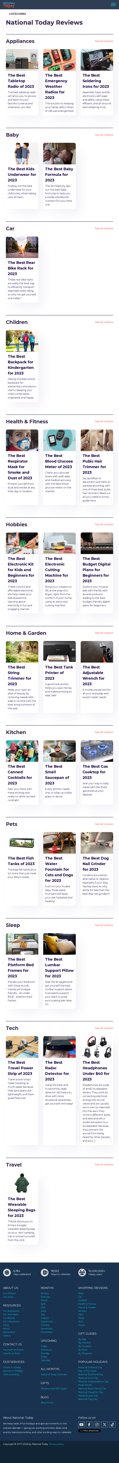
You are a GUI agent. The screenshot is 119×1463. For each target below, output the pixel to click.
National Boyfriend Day (90, 1374)
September (47, 1321)
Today (44, 1346)
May (43, 1307)
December (47, 1332)
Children (17, 322)
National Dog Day (88, 1399)
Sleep (13, 925)
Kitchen (16, 732)
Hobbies (16, 524)
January (45, 1293)
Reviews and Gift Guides (54, 1388)
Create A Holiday (12, 1367)
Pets (11, 824)
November (47, 1328)
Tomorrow (46, 1349)
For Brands (9, 1318)
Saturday (45, 1360)
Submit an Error (11, 1353)
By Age (82, 1339)
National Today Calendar (54, 1374)
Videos (6, 1335)
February (45, 1297)
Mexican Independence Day (93, 1381)
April (43, 1304)
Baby (12, 135)
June (43, 1311)
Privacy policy (56, 1444)
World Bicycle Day (88, 1395)
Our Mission (9, 1293)
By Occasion (85, 1346)
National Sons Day (88, 1378)
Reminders (9, 1332)
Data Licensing (11, 1374)
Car (10, 228)
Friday (44, 1356)
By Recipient (85, 1353)
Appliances (20, 41)
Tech (12, 1028)
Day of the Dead (87, 1370)
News (6, 1328)
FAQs (6, 1325)
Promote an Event (13, 1349)
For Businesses (11, 1311)
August (45, 1318)
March (44, 1300)
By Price (82, 1349)
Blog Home (47, 1402)
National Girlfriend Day (90, 1367)
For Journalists (11, 1314)
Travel (14, 1165)
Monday (45, 1353)
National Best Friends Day (92, 1388)
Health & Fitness (27, 422)
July (43, 1314)
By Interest (84, 1342)
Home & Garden (26, 633)
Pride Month (85, 1385)
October (45, 1325)
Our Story (8, 1297)
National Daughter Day (90, 1392)
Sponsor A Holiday (13, 1370)
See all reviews (104, 41)
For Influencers (11, 1321)
